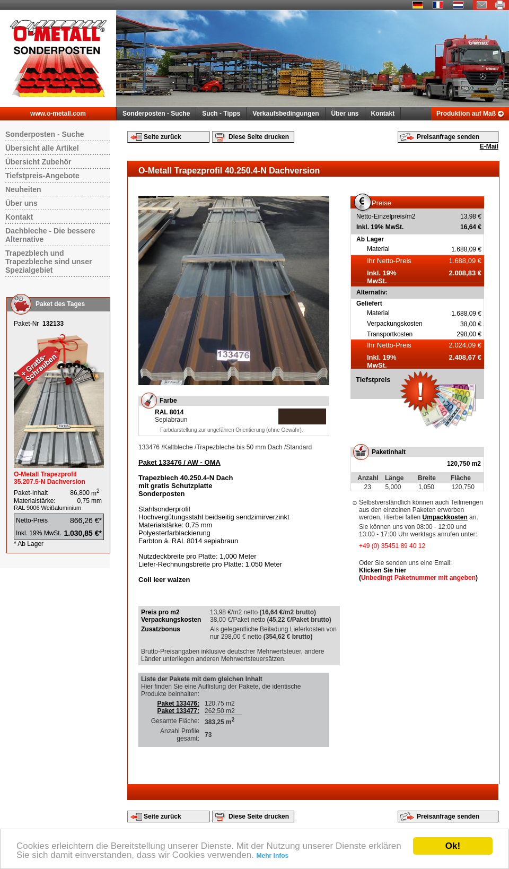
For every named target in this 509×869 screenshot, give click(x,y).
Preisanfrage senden (448, 137)
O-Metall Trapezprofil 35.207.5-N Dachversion (49, 478)
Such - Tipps (221, 113)
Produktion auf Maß (466, 113)
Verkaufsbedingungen (285, 113)
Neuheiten (23, 189)
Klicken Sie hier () (418, 574)
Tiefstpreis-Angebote (42, 175)
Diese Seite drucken (259, 137)
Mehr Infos (273, 855)
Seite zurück (162, 137)
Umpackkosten (444, 517)
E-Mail (489, 146)
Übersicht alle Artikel (42, 148)
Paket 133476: (178, 703)
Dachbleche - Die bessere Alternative (50, 235)
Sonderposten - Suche (156, 113)
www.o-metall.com (58, 113)
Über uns (345, 113)
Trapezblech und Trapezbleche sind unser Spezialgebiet (48, 261)
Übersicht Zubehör (38, 162)
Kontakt (383, 113)
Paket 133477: (178, 711)
